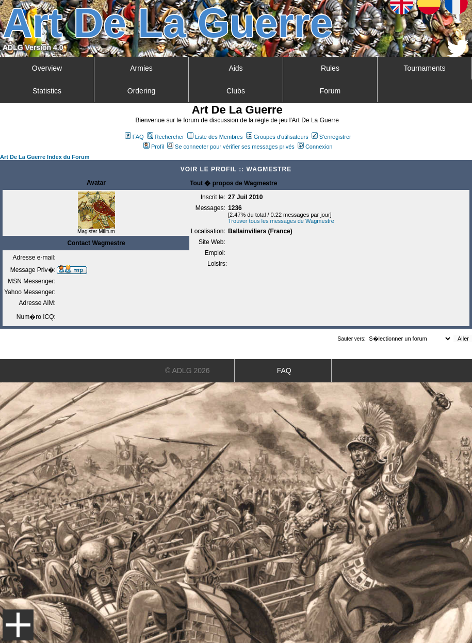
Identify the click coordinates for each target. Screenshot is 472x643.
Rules (330, 68)
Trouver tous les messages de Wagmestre (281, 221)
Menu (18, 624)
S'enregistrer (331, 137)
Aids (235, 68)
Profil (153, 146)
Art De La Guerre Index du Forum (45, 157)
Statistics (46, 91)
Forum (330, 91)
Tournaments (425, 68)
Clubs (235, 91)
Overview (47, 68)
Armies (141, 68)
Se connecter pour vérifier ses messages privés (231, 146)
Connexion (315, 146)
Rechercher (165, 137)
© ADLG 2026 (187, 370)
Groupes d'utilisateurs (277, 137)
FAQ (134, 137)
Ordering (141, 91)
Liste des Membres (215, 137)
